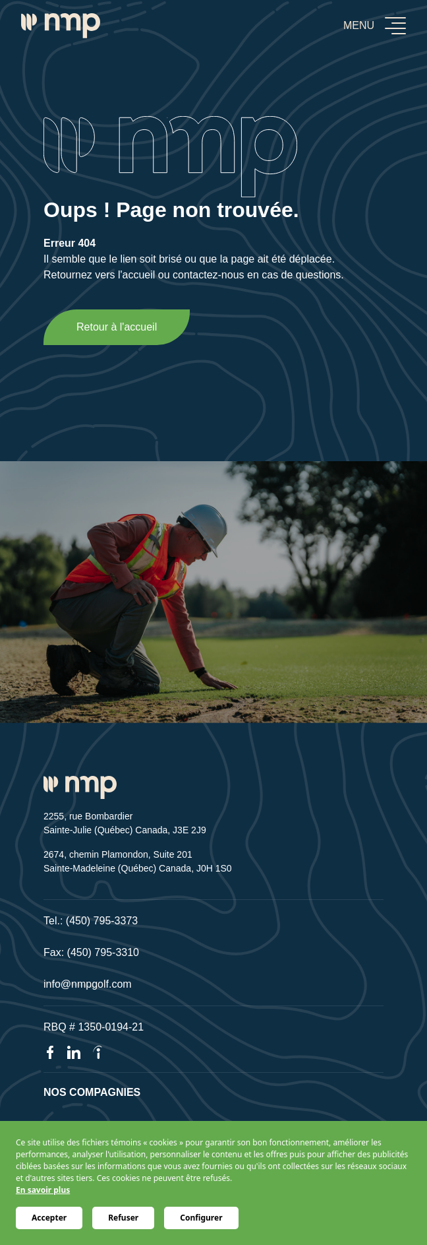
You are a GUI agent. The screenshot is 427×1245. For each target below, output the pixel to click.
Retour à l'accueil (116, 327)
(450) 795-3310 (103, 952)
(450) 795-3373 (102, 920)
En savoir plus (43, 1190)
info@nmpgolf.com (87, 984)
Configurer (201, 1217)
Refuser (123, 1217)
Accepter (49, 1217)
